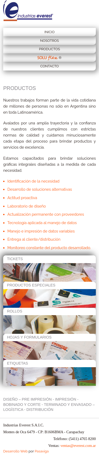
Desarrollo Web (15, 451)
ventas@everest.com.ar (78, 445)
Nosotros (49, 41)
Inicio (49, 32)
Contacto (49, 66)
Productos (49, 49)
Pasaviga (42, 451)
